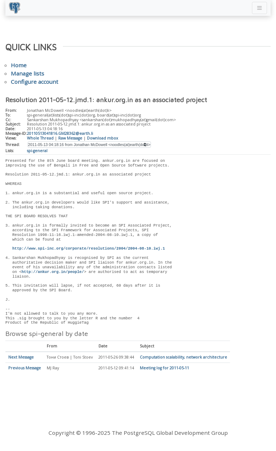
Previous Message (24, 368)
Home (19, 65)
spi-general (37, 150)
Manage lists (27, 73)
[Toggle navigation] (259, 8)
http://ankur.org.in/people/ (53, 271)
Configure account (34, 81)
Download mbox (102, 138)
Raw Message (70, 138)
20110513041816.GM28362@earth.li (60, 133)
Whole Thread (40, 138)
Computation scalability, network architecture (183, 357)
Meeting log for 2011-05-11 (164, 368)
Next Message (21, 357)
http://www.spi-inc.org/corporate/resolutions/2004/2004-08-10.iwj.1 (88, 248)
